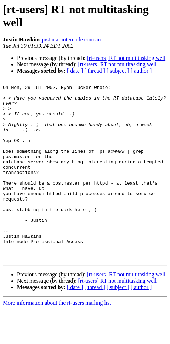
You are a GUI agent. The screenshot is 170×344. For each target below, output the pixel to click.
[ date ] (75, 71)
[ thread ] (94, 71)
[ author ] (141, 71)
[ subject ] (118, 71)
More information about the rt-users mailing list (57, 338)
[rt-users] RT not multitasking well (126, 58)
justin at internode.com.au (71, 39)
